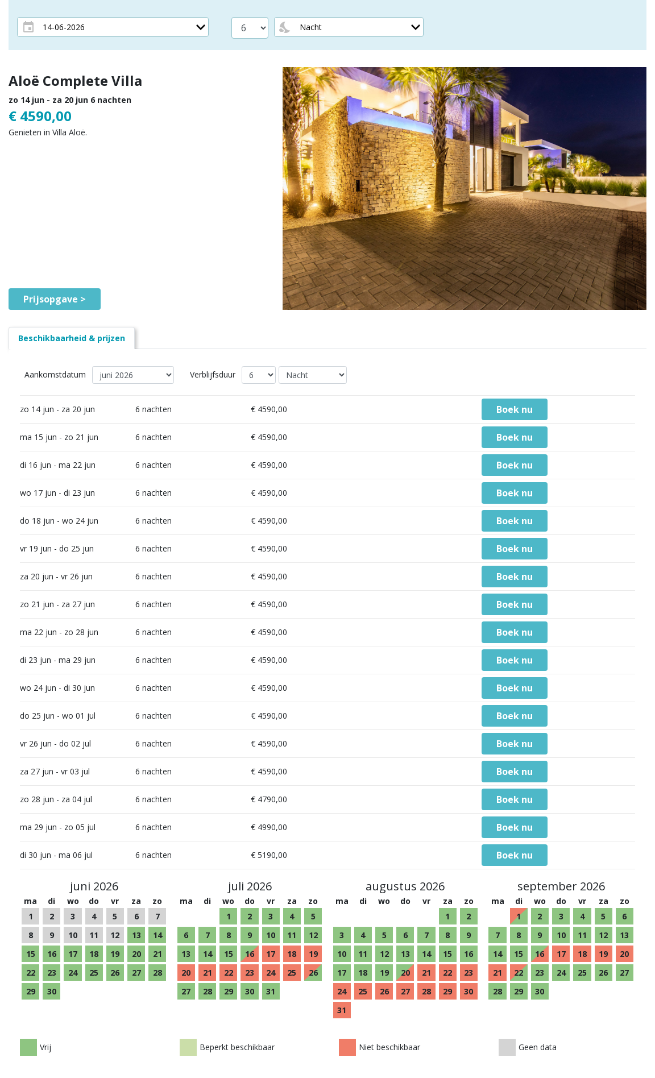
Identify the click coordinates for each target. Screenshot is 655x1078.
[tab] (72, 338)
